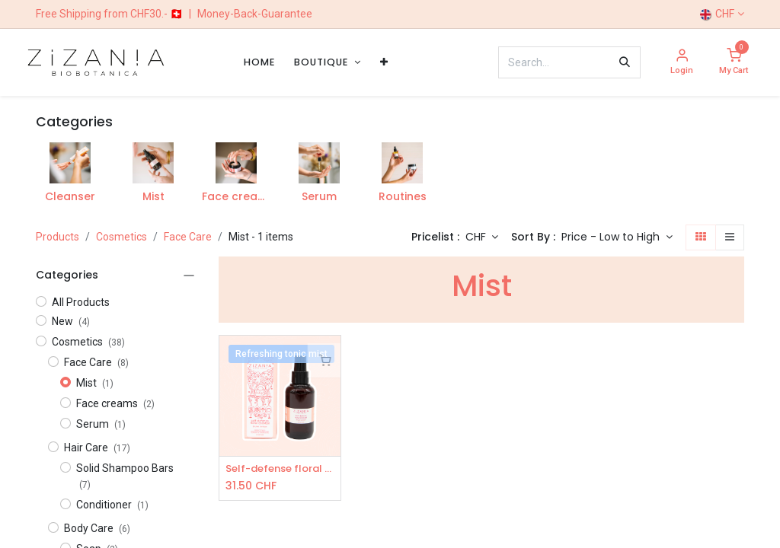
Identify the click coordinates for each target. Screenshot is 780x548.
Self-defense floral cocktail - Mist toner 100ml (279, 469)
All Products (81, 302)
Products (57, 237)
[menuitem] (259, 62)
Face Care (188, 237)
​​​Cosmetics (121, 237)
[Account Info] (682, 63)
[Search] (624, 62)
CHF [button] (477, 236)
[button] (617, 237)
